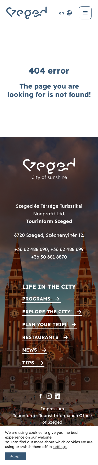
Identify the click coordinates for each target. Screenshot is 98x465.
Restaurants (40, 337)
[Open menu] (85, 12)
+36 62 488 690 (31, 249)
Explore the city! (47, 312)
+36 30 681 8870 (49, 257)
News (29, 350)
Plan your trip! (44, 324)
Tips (28, 363)
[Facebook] (41, 396)
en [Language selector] (65, 13)
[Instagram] (49, 396)
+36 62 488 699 (67, 249)
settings (60, 446)
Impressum (52, 408)
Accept (15, 456)
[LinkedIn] (57, 396)
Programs (36, 299)
